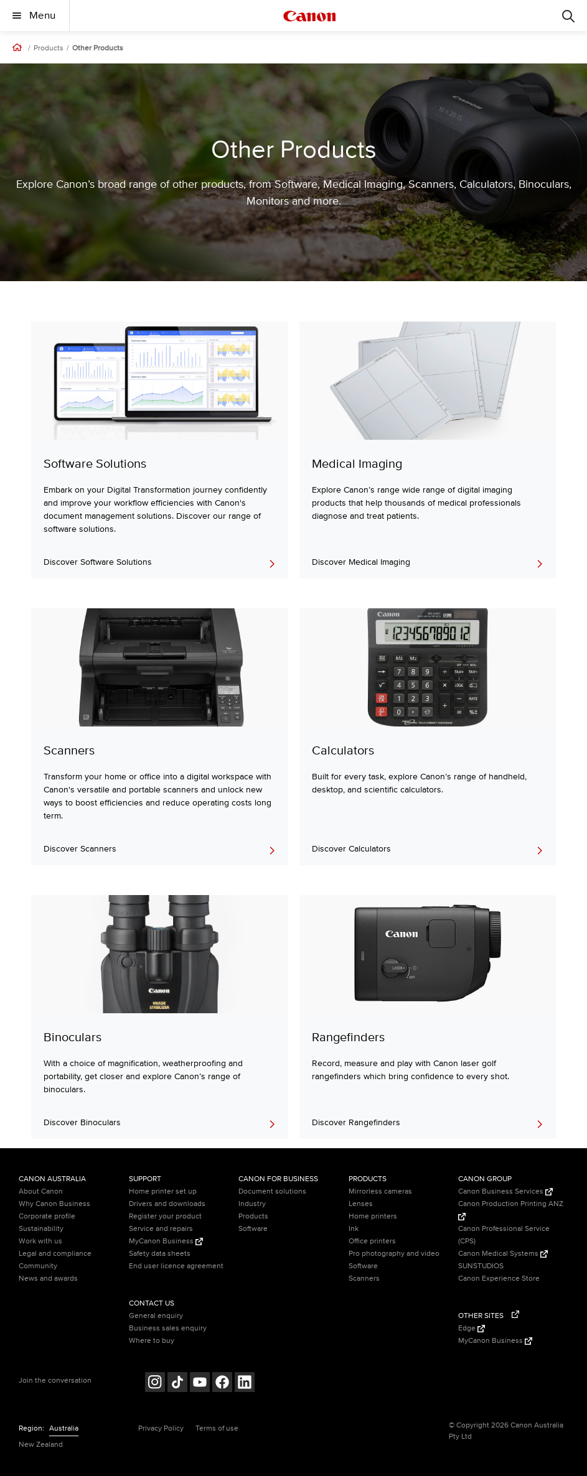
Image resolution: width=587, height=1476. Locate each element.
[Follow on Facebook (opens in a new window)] (222, 1383)
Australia (63, 1428)
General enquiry (156, 1316)
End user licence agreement (176, 1266)
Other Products (97, 48)
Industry (252, 1204)
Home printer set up (163, 1191)
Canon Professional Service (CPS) (504, 1235)
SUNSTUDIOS (481, 1266)
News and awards (48, 1278)
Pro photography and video (394, 1253)
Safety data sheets (159, 1253)
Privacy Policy (161, 1428)
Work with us (40, 1241)
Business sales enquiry (168, 1328)
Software (253, 1228)
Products (48, 48)
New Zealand (41, 1444)
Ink (354, 1228)
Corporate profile (47, 1216)
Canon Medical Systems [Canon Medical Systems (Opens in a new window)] (503, 1253)
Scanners (364, 1278)
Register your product (165, 1216)
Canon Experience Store (499, 1278)
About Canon (41, 1191)
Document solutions (272, 1191)
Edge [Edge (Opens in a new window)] (471, 1328)
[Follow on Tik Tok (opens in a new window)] (177, 1383)
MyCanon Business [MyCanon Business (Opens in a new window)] (166, 1241)
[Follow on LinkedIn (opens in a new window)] (245, 1383)
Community (38, 1266)
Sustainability (41, 1228)
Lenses (361, 1204)
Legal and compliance (55, 1253)
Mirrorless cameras (380, 1191)
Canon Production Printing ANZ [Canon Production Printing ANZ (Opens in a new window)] (510, 1209)
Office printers (372, 1241)
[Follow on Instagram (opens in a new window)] (155, 1383)
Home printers (373, 1216)
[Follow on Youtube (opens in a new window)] (200, 1383)
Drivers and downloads (167, 1204)
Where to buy (151, 1340)
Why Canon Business (54, 1204)
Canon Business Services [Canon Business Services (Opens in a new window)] (505, 1191)
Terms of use (216, 1428)
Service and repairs (161, 1228)
